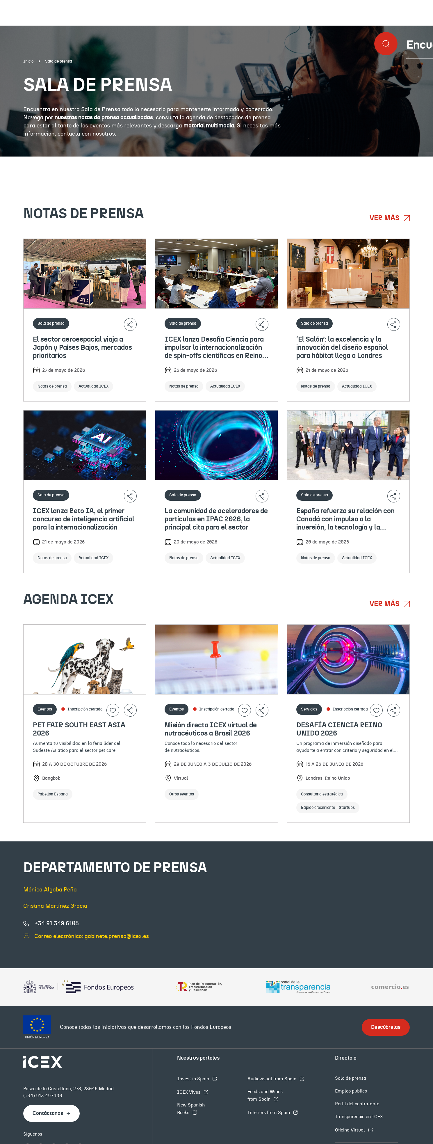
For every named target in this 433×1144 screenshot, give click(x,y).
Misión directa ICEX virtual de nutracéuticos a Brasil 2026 (211, 729)
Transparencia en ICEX (359, 1116)
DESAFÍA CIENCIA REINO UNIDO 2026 (339, 729)
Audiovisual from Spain (272, 1079)
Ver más (385, 218)
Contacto (390, 161)
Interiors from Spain (269, 1112)
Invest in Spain (193, 1079)
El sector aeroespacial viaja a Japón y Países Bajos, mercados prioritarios (82, 347)
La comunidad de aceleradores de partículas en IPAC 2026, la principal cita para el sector (216, 519)
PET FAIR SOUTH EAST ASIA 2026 (79, 729)
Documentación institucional (184, 161)
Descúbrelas (385, 1027)
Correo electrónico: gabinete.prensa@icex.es (91, 936)
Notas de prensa (53, 161)
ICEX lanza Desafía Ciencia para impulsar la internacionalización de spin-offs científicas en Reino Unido (214, 348)
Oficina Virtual (350, 1130)
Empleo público (351, 1091)
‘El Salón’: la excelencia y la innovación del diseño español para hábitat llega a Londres (342, 347)
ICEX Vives (189, 1092)
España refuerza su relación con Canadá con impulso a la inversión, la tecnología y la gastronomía (345, 520)
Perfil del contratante (357, 1104)
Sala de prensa (350, 1078)
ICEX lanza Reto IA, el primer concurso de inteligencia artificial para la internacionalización (83, 519)
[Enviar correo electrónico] (26, 935)
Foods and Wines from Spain (265, 1095)
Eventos (302, 161)
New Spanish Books (191, 1109)
